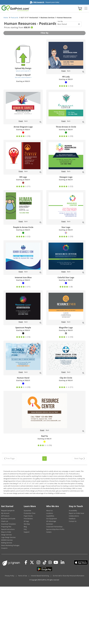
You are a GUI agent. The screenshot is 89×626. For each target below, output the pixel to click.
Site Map (27, 524)
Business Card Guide (8, 519)
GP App (26, 521)
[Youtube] (56, 562)
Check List (4, 521)
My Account (5, 513)
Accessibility (73, 510)
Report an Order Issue (76, 513)
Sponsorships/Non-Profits (55, 529)
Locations (49, 513)
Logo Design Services (8, 537)
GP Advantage (51, 521)
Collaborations (74, 516)
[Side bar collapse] (86, 8)
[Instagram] (38, 562)
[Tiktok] (44, 562)
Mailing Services (6, 543)
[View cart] (79, 8)
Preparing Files (6, 527)
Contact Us (72, 521)
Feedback (72, 519)
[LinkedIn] (62, 562)
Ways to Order (6, 532)
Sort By (60, 21)
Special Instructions (8, 529)
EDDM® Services (7, 540)
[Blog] (50, 562)
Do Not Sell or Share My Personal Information (68, 576)
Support (26, 532)
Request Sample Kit (7, 510)
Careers (48, 532)
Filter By (44, 33)
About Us (49, 510)
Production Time (29, 513)
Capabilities (50, 516)
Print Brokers (28, 519)
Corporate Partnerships (54, 527)
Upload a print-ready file (23, 71)
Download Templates (8, 524)
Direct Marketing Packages (10, 545)
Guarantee (27, 510)
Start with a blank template (23, 77)
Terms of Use (22, 576)
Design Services (6, 535)
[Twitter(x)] (32, 562)
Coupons (4, 548)
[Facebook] (26, 562)
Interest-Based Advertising (40, 576)
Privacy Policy (9, 576)
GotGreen (49, 524)
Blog (25, 527)
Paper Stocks (28, 516)
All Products (5, 516)
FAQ (25, 529)
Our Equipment (51, 519)
